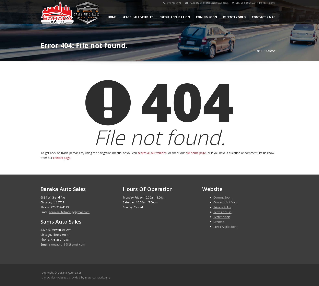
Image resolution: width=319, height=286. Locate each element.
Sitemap (218, 222)
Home (112, 17)
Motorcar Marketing (97, 277)
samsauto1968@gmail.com (67, 244)
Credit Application (175, 17)
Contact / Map (263, 17)
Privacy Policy (222, 207)
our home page (196, 153)
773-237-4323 (172, 3)
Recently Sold (234, 17)
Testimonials (221, 217)
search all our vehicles (152, 153)
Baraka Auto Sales (70, 272)
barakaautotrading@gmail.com (207, 3)
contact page (61, 158)
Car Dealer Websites (55, 277)
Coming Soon (206, 17)
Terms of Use (222, 212)
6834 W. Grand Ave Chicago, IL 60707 (253, 3)
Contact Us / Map (225, 202)
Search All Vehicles (137, 17)
